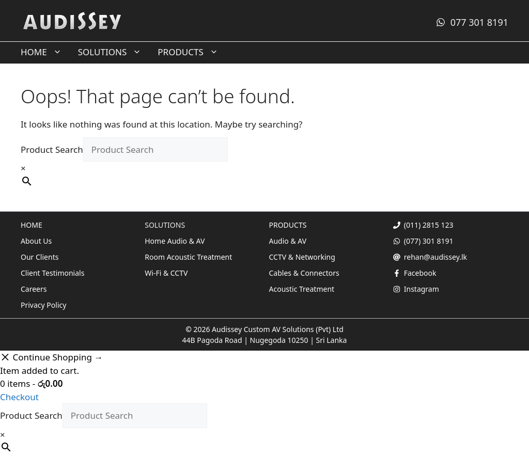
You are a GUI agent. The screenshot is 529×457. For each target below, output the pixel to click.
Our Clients (39, 257)
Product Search (52, 149)
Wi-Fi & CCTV (166, 273)
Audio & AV (288, 241)
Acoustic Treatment (302, 289)
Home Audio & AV (175, 241)
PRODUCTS (192, 52)
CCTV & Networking (302, 257)
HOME (45, 52)
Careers (33, 289)
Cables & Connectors (304, 273)
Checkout (19, 397)
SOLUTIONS (114, 52)
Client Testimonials (52, 273)
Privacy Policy (43, 305)
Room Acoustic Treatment (188, 257)
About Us (36, 241)
